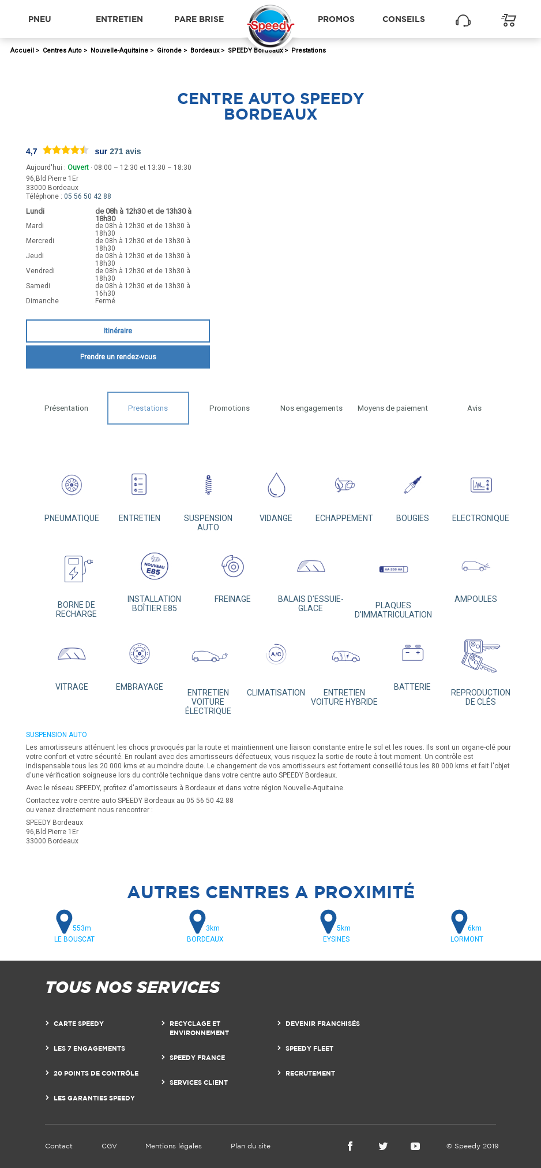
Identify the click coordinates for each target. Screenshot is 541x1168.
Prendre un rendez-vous (118, 357)
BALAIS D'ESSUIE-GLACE (311, 578)
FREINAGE (232, 574)
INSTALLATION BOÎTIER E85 (155, 578)
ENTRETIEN (140, 492)
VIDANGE (276, 492)
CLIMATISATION (276, 664)
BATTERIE (412, 661)
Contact (59, 1146)
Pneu (39, 19)
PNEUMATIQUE (71, 492)
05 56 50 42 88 (87, 196)
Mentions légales (173, 1146)
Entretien (119, 19)
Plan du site (250, 1146)
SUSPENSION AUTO (208, 497)
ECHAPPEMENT (344, 492)
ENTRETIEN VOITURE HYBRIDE (344, 668)
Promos (336, 19)
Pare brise (199, 19)
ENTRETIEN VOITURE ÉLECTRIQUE (208, 673)
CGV (109, 1146)
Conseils (403, 19)
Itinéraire (118, 331)
